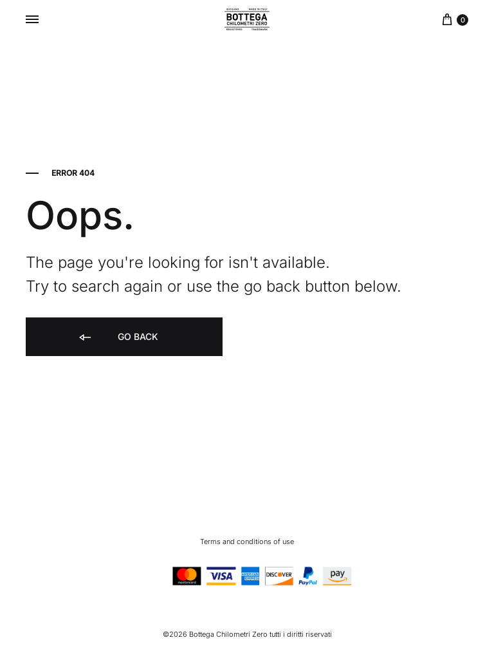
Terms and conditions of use (247, 541)
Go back (117, 338)
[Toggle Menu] (32, 19)
